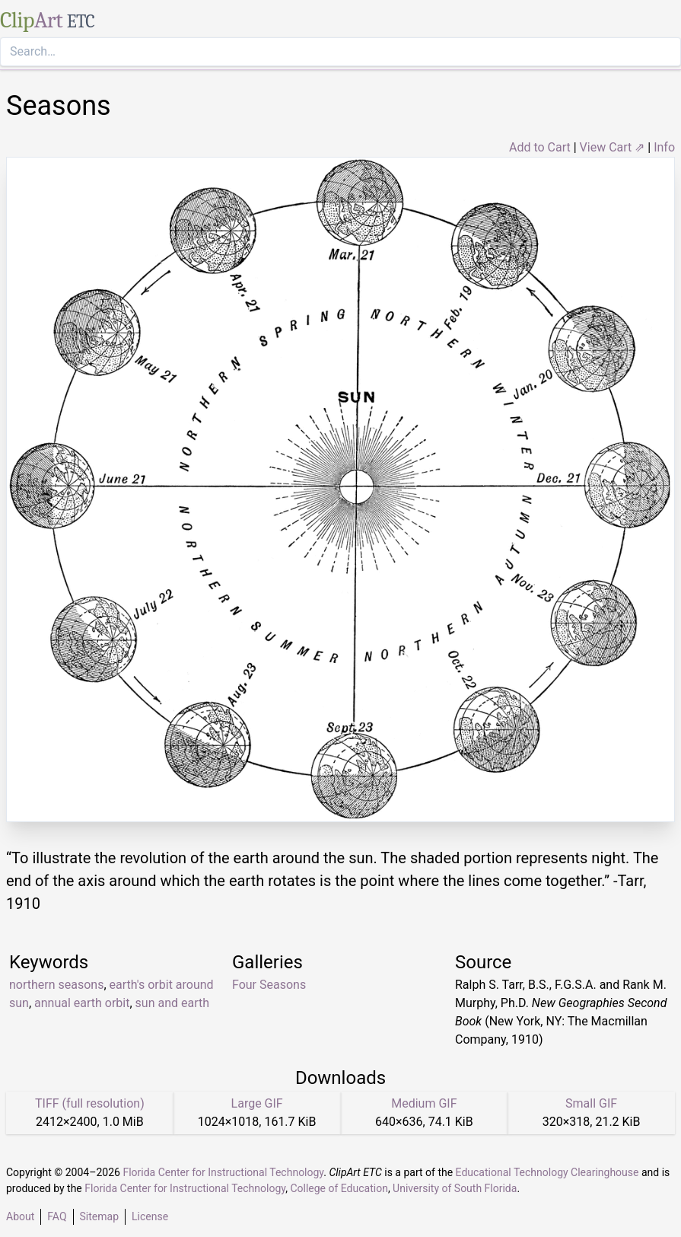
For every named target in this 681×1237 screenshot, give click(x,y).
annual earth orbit (81, 1003)
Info (664, 147)
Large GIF (257, 1103)
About (20, 1216)
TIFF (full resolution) (90, 1103)
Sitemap (99, 1216)
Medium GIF (424, 1103)
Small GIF (591, 1103)
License (150, 1216)
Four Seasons (269, 984)
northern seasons (56, 984)
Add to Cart (540, 147)
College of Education (339, 1188)
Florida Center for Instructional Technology (223, 1172)
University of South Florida (455, 1188)
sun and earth (172, 1003)
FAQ (56, 1216)
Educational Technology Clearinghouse (547, 1172)
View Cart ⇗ (612, 147)
